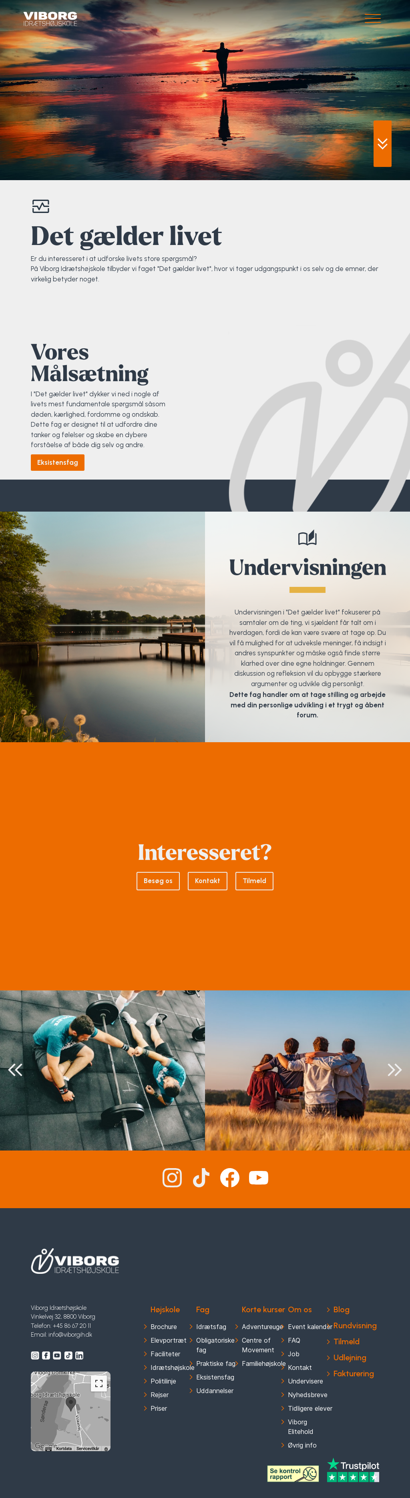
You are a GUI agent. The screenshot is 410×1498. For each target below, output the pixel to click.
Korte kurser (263, 1309)
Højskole (165, 1309)
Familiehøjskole (264, 1363)
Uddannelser (214, 1391)
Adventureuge (262, 1327)
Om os (300, 1309)
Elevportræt (169, 1340)
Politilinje (163, 1381)
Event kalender (310, 1327)
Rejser (160, 1395)
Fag (202, 1309)
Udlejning (350, 1357)
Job (293, 1354)
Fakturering (354, 1373)
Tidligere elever (310, 1408)
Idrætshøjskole (173, 1367)
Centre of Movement (258, 1345)
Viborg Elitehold (301, 1427)
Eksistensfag (57, 462)
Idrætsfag (211, 1327)
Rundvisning (355, 1325)
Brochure (164, 1327)
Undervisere (305, 1381)
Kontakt (207, 881)
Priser (159, 1408)
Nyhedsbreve (308, 1395)
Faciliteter (165, 1354)
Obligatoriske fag (215, 1345)
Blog (342, 1309)
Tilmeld (254, 881)
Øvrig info (302, 1445)
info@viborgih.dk (70, 1334)
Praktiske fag (215, 1363)
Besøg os (158, 881)
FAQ (294, 1340)
